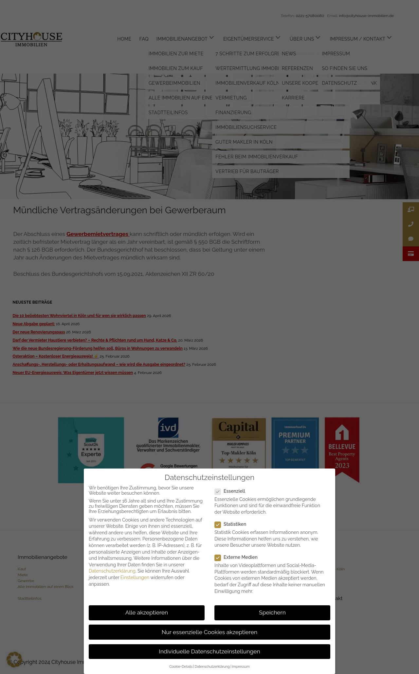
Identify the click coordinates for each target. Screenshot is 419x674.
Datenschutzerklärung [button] (212, 666)
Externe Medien (238, 557)
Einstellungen (134, 577)
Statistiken (233, 524)
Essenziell (232, 491)
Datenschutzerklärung (112, 571)
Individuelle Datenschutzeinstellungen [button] (209, 651)
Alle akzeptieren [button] (146, 612)
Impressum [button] (240, 666)
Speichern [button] (272, 612)
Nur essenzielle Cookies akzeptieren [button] (209, 632)
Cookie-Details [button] (180, 666)
